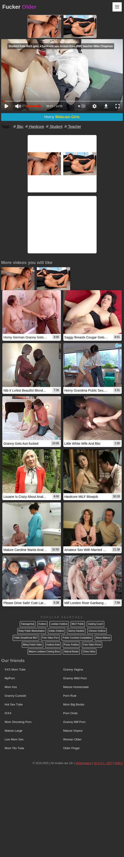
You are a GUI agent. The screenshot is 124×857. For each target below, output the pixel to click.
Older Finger (71, 748)
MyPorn (10, 678)
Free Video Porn (50, 637)
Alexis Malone (103, 637)
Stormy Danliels (76, 631)
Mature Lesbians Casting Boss (44, 651)
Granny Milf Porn (74, 722)
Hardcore (34, 127)
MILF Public (78, 624)
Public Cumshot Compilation (77, 637)
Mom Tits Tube (14, 748)
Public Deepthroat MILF (26, 637)
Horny (62, 117)
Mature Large (13, 730)
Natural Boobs (71, 651)
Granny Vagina (73, 669)
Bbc (17, 127)
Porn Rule (70, 695)
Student (54, 127)
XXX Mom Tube (15, 669)
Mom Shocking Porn (18, 722)
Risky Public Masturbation (31, 631)
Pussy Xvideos (71, 644)
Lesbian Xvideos (59, 624)
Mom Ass (11, 687)
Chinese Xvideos (97, 631)
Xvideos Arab (53, 644)
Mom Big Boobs (73, 704)
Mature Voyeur (73, 730)
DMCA (119, 763)
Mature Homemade (76, 687)
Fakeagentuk (27, 624)
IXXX (8, 713)
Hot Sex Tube (14, 704)
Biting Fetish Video (32, 644)
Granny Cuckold (15, 695)
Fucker (19, 7)
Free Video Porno (92, 644)
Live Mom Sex (14, 739)
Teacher (72, 127)
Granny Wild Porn (75, 678)
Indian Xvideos (56, 631)
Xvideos (42, 624)
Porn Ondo (70, 713)
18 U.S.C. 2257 (103, 763)
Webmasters (83, 763)
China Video (89, 651)
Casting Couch (95, 624)
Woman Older (72, 739)
